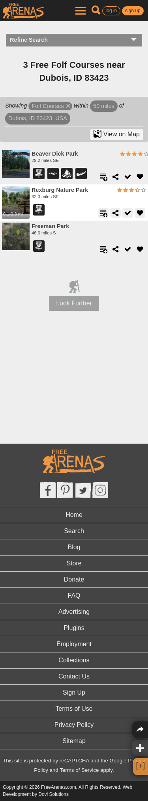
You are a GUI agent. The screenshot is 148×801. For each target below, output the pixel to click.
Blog (73, 547)
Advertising (74, 611)
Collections (73, 660)
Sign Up (74, 692)
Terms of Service (79, 770)
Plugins (74, 627)
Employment (74, 644)
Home (74, 514)
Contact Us (74, 676)
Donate (74, 579)
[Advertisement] (74, 386)
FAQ (73, 595)
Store (73, 563)
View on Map (117, 134)
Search (74, 531)
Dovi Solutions (53, 794)
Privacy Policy (74, 724)
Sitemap (74, 741)
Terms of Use (73, 708)
